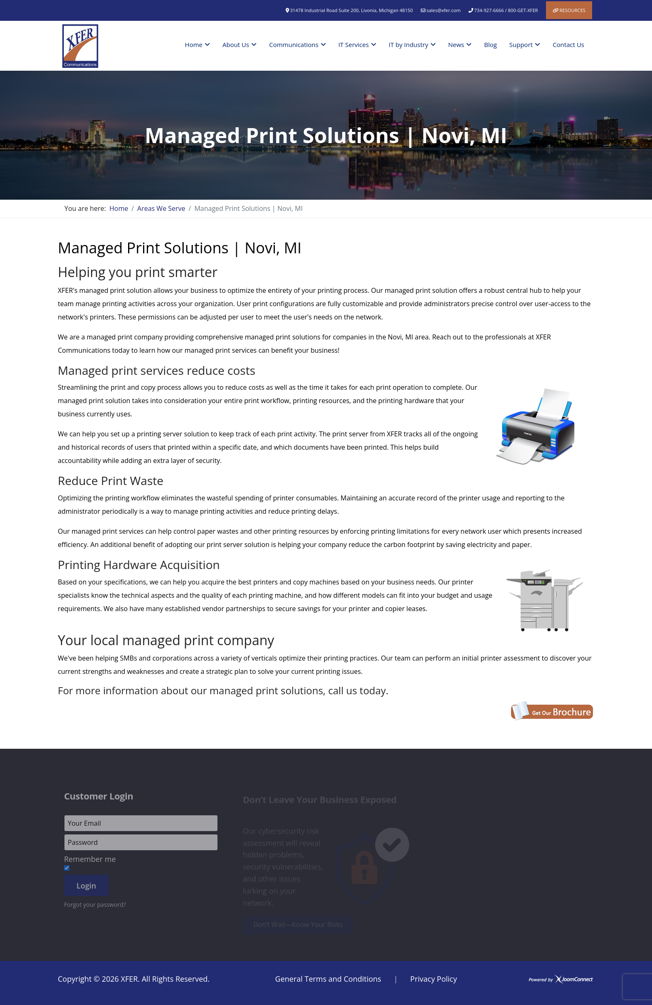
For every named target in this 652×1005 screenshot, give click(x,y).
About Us (235, 44)
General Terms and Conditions (328, 979)
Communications (293, 44)
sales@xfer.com (444, 10)
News (456, 44)
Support (521, 44)
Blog (490, 44)
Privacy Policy (433, 979)
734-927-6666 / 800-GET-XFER (506, 10)
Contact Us (568, 44)
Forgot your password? (95, 907)
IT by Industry (408, 44)
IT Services (353, 44)
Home (194, 44)
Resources (572, 10)
